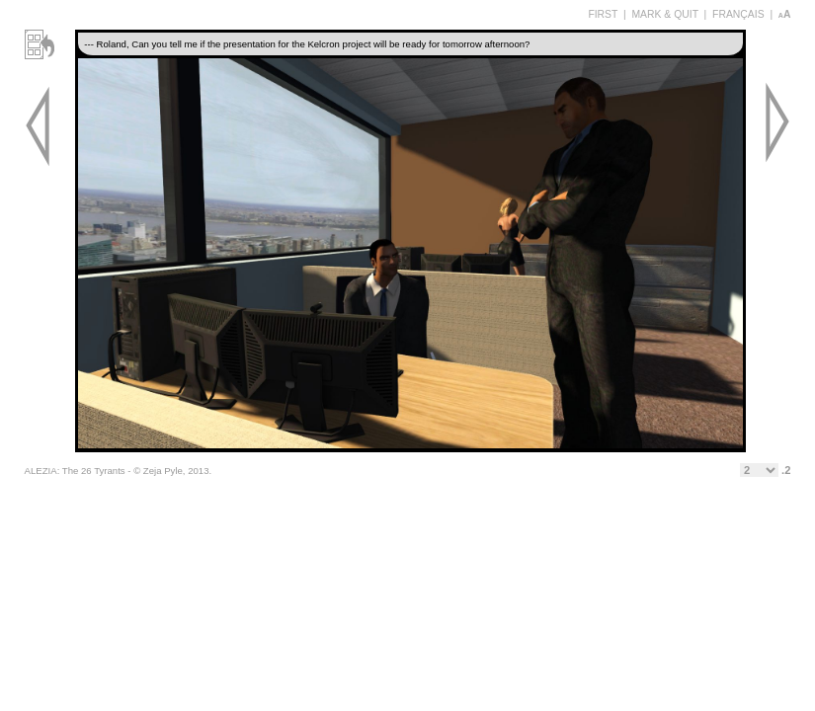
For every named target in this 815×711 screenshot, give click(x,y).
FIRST (602, 14)
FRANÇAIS (738, 14)
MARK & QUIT (664, 14)
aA (784, 14)
